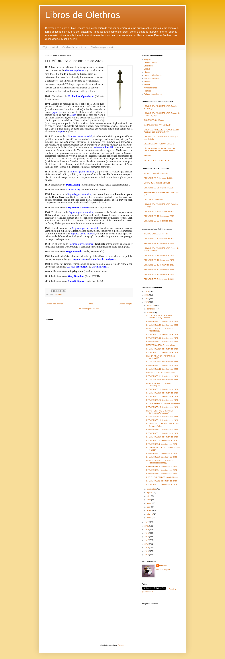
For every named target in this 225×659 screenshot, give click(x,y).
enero (149, 518)
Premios (147, 91)
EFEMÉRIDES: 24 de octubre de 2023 (162, 362)
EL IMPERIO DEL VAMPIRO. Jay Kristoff (163, 404)
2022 (147, 522)
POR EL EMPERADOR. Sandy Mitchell (162, 477)
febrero (150, 514)
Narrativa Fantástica (152, 78)
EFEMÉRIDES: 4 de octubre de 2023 (161, 470)
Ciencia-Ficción (150, 63)
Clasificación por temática (102, 47)
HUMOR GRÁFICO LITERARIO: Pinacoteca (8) (159, 330)
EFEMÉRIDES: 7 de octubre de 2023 (161, 453)
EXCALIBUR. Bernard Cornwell (157, 183)
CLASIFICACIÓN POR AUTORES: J (159, 144)
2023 (147, 302)
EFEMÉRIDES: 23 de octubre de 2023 (162, 365)
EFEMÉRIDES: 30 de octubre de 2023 (162, 325)
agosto (150, 492)
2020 (147, 529)
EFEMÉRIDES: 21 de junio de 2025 (158, 188)
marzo (149, 510)
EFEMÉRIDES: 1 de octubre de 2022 (159, 239)
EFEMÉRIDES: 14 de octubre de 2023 (162, 417)
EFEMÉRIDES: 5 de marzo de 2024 (158, 178)
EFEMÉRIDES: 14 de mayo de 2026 (159, 255)
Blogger (121, 645)
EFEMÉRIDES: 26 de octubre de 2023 (162, 349)
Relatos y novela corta (153, 94)
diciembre (151, 305)
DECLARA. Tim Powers (153, 199)
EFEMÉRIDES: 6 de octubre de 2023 (161, 457)
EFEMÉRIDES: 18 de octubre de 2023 (162, 393)
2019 (147, 533)
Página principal (50, 47)
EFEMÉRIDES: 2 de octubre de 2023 (161, 481)
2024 (147, 299)
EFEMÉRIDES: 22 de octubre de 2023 (162, 369)
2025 (147, 295)
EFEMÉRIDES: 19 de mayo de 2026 (159, 270)
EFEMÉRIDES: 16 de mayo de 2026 (159, 243)
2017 (147, 540)
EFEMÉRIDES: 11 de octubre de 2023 (162, 433)
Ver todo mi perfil (163, 570)
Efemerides (58, 295)
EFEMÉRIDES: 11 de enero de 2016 (159, 216)
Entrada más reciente (54, 304)
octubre (150, 313)
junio (149, 500)
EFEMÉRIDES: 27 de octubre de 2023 (162, 342)
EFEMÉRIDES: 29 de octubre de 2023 (162, 334)
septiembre (151, 489)
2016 (147, 544)
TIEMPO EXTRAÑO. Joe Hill (156, 173)
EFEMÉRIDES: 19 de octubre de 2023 (162, 389)
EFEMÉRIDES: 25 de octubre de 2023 (162, 352)
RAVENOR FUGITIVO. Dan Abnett (160, 373)
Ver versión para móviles (89, 309)
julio (149, 496)
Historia (147, 72)
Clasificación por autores (74, 47)
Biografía (147, 59)
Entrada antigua (125, 304)
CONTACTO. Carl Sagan (154, 120)
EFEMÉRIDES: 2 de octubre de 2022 (159, 211)
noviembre (151, 309)
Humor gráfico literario (153, 75)
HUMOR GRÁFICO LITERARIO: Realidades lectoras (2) (159, 462)
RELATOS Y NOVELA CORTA (156, 160)
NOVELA (148, 156)
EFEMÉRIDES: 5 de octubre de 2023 (161, 466)
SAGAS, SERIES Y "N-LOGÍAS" (157, 125)
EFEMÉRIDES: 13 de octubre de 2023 (162, 420)
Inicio (91, 304)
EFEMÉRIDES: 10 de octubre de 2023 (162, 437)
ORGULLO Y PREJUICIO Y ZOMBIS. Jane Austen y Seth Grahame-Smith (161, 131)
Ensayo (147, 69)
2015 (147, 547)
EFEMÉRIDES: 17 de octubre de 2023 (162, 396)
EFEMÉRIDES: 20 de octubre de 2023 (162, 380)
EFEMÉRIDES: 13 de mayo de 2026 (159, 274)
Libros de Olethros (82, 15)
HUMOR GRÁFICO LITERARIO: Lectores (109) (159, 384)
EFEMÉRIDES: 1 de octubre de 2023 (161, 484)
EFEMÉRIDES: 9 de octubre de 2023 (161, 440)
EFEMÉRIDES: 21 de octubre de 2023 (162, 376)
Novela (147, 85)
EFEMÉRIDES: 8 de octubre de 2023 (161, 444)
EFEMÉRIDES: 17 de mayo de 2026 (159, 260)
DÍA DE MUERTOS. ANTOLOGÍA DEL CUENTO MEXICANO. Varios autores (159, 150)
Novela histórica (150, 88)
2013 (147, 555)
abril (149, 507)
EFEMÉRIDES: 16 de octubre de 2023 (162, 400)
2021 (147, 526)
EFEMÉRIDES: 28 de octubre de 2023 (162, 338)
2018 (147, 537)
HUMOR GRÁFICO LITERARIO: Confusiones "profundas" (159, 412)
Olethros (163, 566)
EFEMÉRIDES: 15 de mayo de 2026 (159, 265)
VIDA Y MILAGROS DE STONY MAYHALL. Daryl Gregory (159, 317)
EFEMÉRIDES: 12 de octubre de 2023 (162, 430)
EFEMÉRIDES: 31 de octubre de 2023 (162, 321)
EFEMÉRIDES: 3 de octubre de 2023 (161, 474)
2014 (147, 551)
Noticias (147, 81)
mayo (149, 503)
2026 (147, 291)
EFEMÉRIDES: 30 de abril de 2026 (158, 221)
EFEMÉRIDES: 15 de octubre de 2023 (162, 407)
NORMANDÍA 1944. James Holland (160, 345)
